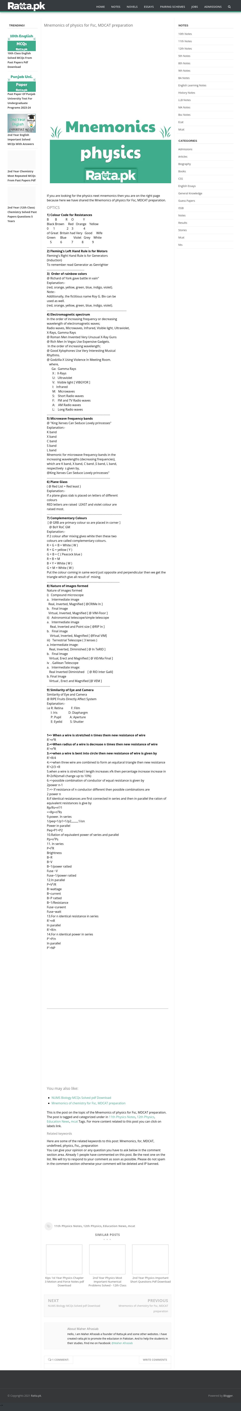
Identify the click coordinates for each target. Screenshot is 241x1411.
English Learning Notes (192, 85)
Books (182, 171)
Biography (184, 164)
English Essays (187, 186)
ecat (180, 122)
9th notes (184, 70)
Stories (182, 230)
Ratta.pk (36, 1399)
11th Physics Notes (122, 1117)
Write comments (155, 1363)
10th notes (185, 34)
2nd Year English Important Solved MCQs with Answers (21, 139)
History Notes (186, 92)
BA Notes (184, 78)
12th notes (185, 48)
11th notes (185, 41)
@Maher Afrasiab (122, 1346)
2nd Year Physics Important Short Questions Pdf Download (150, 1283)
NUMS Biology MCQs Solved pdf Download (81, 1098)
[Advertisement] (107, 57)
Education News (58, 1121)
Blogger (228, 1399)
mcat (74, 1121)
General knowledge (190, 193)
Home (100, 6)
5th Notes (184, 56)
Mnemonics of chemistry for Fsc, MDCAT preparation (89, 1103)
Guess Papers (186, 200)
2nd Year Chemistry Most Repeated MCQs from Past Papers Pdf (22, 175)
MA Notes (184, 107)
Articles (182, 156)
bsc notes (184, 114)
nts (180, 245)
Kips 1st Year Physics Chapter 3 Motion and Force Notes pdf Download (64, 1285)
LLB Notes (184, 100)
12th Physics (145, 1117)
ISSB (181, 208)
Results (182, 223)
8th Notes (184, 63)
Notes (182, 215)
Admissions (185, 149)
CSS (180, 178)
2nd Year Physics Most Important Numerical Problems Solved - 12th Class (107, 1285)
